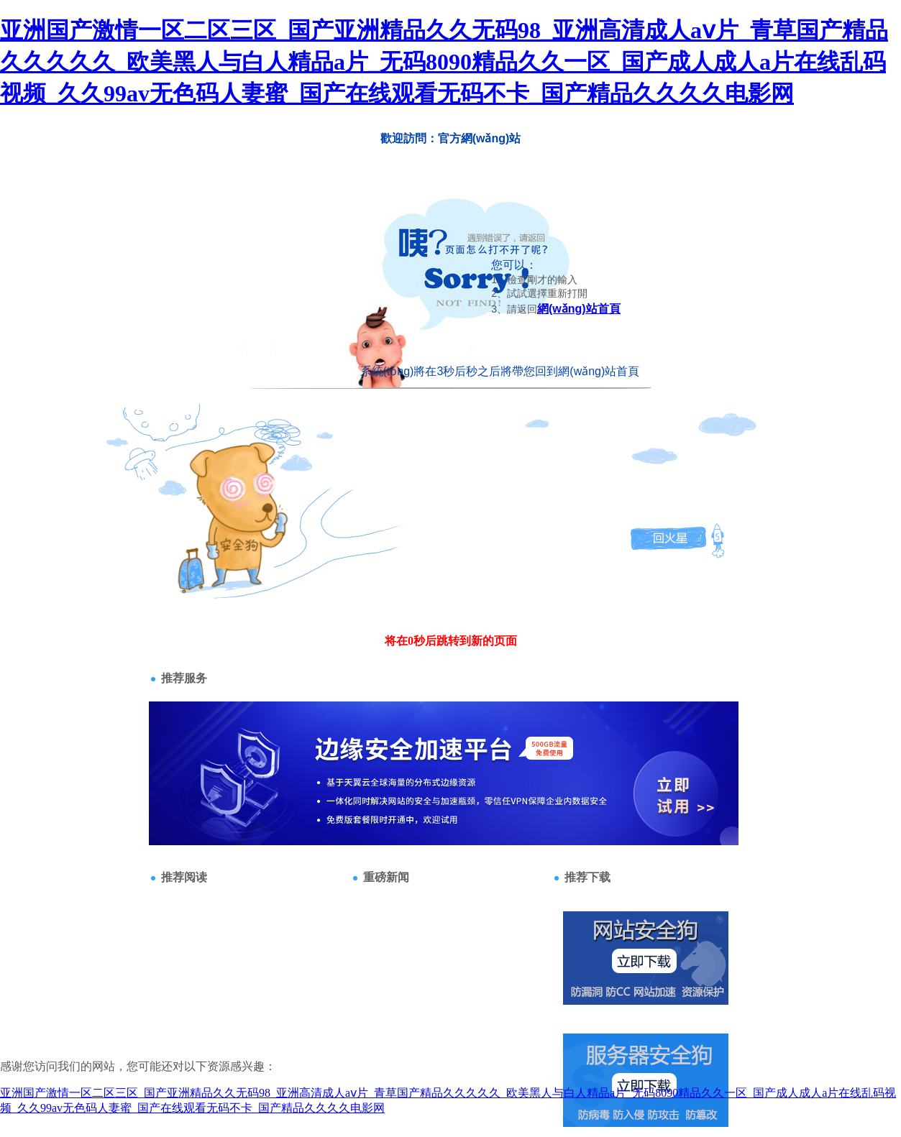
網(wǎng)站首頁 (579, 309)
